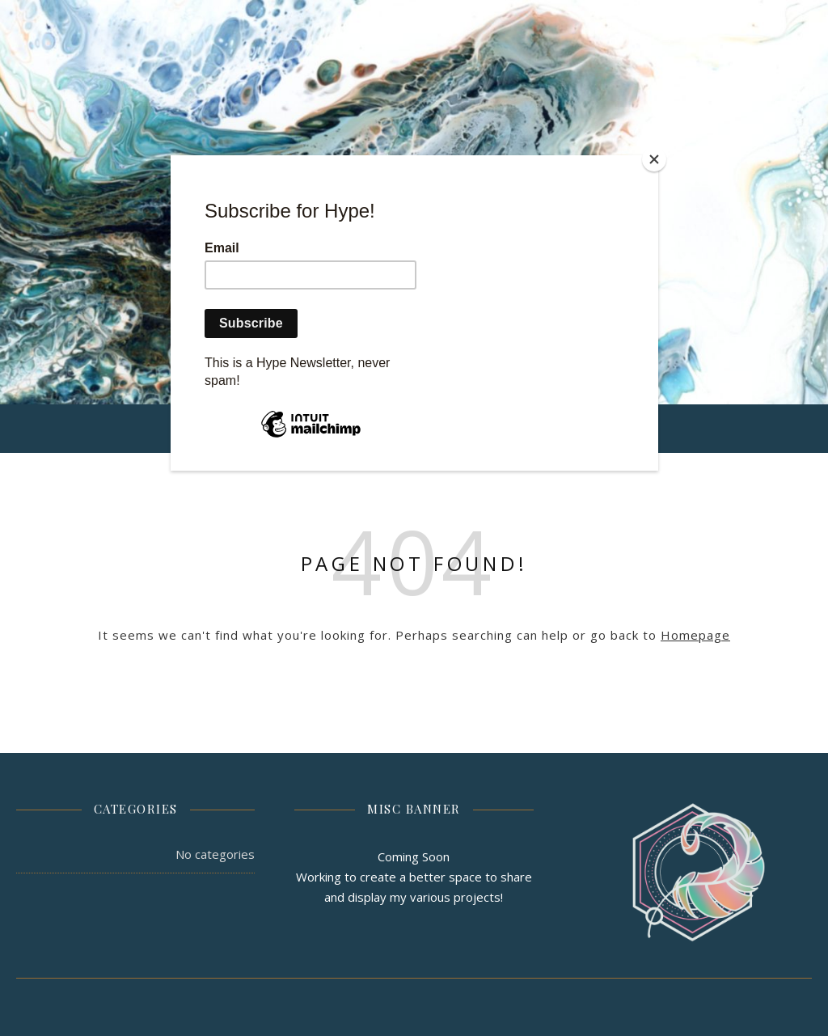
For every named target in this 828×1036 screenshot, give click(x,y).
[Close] (654, 159)
